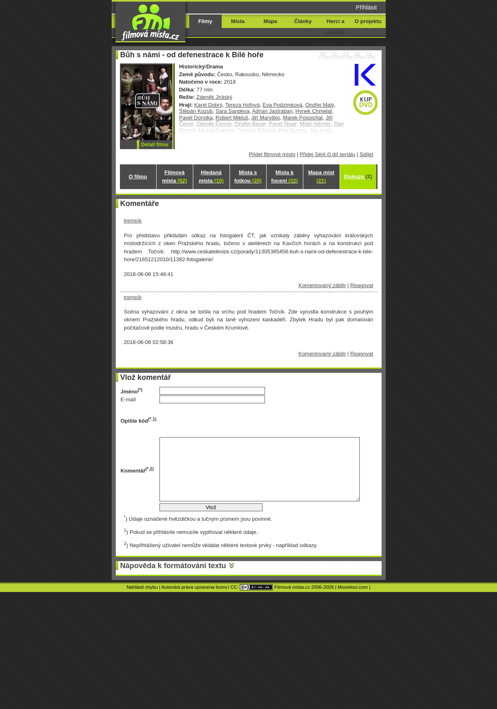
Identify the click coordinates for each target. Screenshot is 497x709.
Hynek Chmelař (313, 111)
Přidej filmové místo (272, 154)
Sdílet (366, 154)
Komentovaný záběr (322, 285)
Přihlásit (366, 7)
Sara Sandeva (232, 111)
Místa (237, 21)
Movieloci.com (353, 587)
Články (303, 21)
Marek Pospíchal (302, 118)
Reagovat (361, 285)
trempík (133, 221)
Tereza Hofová (242, 105)
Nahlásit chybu (142, 587)
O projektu (368, 21)
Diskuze (358, 176)
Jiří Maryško (265, 118)
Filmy (205, 21)
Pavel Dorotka (196, 118)
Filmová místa (174, 176)
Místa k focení (284, 176)
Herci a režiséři (335, 26)
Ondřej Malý (319, 105)
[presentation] (222, 420)
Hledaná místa (211, 176)
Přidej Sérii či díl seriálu (327, 154)
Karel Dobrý (208, 105)
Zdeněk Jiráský (214, 97)
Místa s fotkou (247, 176)
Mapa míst (321, 176)
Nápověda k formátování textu (173, 566)
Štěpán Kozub (196, 111)
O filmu (138, 176)
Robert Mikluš (232, 118)
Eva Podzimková (282, 105)
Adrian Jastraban (272, 111)
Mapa (270, 21)
